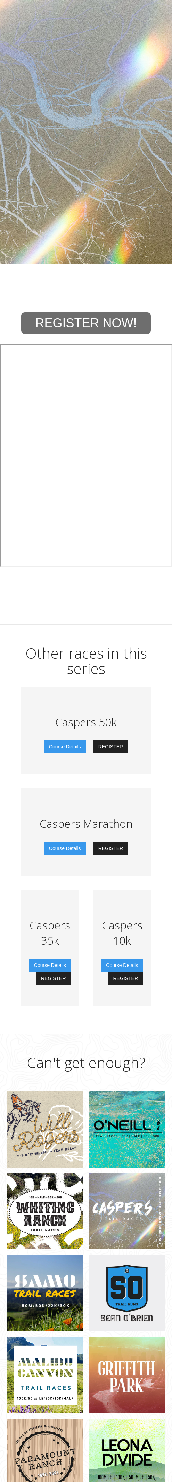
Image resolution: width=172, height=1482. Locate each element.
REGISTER (110, 747)
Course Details (65, 747)
